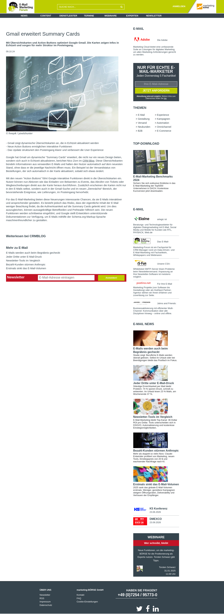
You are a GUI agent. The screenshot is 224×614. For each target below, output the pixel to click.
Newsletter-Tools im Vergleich (23, 260)
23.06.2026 (155, 512)
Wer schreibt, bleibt (156, 543)
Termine (89, 15)
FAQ (79, 598)
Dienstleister (68, 15)
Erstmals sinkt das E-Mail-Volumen (26, 268)
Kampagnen (163, 118)
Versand (142, 122)
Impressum (45, 601)
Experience (163, 114)
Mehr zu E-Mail (17, 247)
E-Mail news (143, 324)
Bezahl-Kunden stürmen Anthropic (25, 264)
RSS (42, 598)
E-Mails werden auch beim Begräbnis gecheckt (33, 252)
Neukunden (144, 126)
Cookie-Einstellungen (87, 601)
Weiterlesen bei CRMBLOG (26, 236)
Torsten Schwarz (167, 567)
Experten (132, 15)
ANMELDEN (178, 6)
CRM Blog (88, 160)
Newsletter (154, 15)
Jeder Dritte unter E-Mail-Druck (24, 256)
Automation (163, 122)
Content (45, 15)
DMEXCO (156, 518)
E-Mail (138, 28)
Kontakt (80, 595)
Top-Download (146, 143)
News (24, 15)
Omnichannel (164, 126)
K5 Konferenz (158, 508)
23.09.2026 (155, 522)
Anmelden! (111, 277)
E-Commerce (164, 130)
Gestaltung (144, 118)
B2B (140, 130)
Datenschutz (46, 605)
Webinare (110, 15)
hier (165, 98)
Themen (139, 108)
